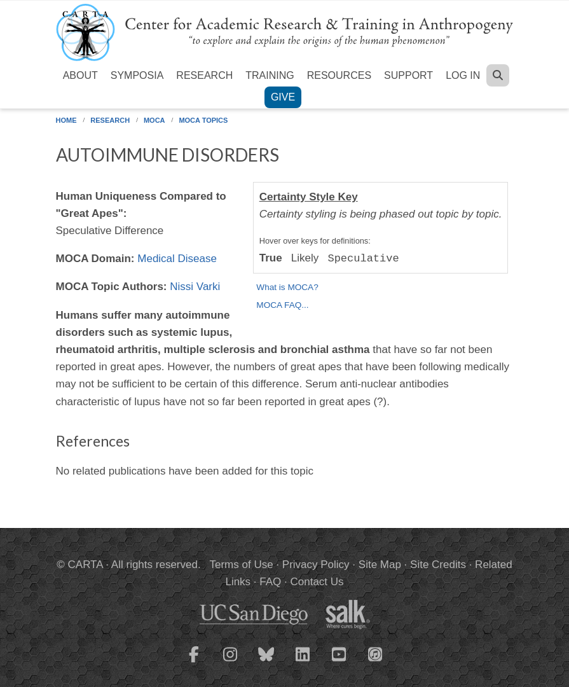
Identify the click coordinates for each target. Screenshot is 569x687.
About (80, 75)
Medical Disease (177, 259)
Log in (463, 75)
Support (408, 75)
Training (269, 75)
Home (66, 120)
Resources (339, 75)
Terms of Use (241, 565)
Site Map (380, 565)
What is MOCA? (287, 287)
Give (283, 97)
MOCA (154, 120)
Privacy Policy (316, 565)
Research (204, 75)
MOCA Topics (203, 120)
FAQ (270, 582)
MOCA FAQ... (282, 305)
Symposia (137, 75)
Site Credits (438, 565)
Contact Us (316, 582)
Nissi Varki (195, 287)
